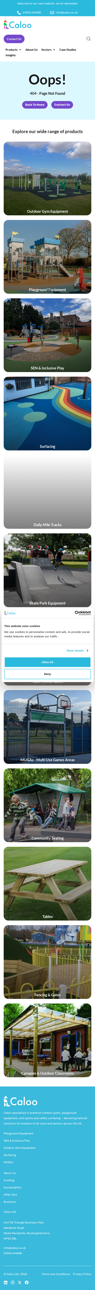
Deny (47, 673)
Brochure (10, 1202)
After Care (10, 1194)
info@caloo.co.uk (15, 1248)
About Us (10, 1173)
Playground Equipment (18, 1133)
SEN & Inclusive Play (17, 1140)
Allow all (47, 662)
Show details (75, 650)
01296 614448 (13, 1253)
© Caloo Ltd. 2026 (15, 1274)
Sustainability (12, 1187)
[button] (14, 49)
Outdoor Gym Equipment (20, 1148)
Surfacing (10, 1155)
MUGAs (8, 1162)
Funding (9, 1180)
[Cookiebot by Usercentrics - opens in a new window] (74, 613)
